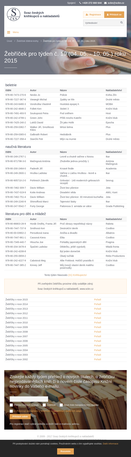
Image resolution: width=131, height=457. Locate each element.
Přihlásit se (115, 14)
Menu (16, 32)
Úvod (9, 41)
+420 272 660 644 (92, 3)
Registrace (95, 14)
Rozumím (66, 451)
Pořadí (97, 299)
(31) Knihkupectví (77, 275)
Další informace (110, 443)
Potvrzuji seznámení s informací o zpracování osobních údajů (49, 410)
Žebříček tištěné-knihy (27, 41)
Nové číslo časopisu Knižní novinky (81, 404)
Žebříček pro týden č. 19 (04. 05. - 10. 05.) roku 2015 (69, 41)
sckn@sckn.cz (116, 3)
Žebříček (51, 404)
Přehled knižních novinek (26, 404)
